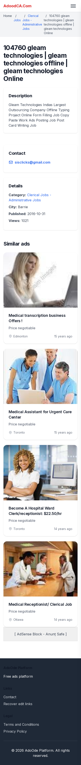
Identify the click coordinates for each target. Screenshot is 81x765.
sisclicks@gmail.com (32, 162)
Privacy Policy (15, 731)
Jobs (17, 20)
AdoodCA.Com (17, 6)
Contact (9, 697)
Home (7, 16)
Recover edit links (17, 704)
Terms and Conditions (21, 724)
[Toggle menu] (73, 6)
